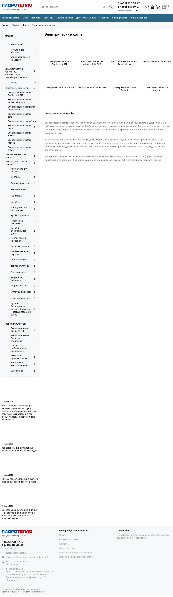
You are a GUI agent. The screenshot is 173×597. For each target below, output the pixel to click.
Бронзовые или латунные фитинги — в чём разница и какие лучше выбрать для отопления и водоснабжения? (20, 514)
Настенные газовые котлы (21, 156)
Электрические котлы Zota (22, 115)
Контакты (48, 17)
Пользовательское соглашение (75, 552)
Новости (35, 17)
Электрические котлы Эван (22, 127)
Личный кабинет (138, 17)
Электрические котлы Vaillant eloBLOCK (19, 101)
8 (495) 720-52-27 (129, 3)
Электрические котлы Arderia (19, 141)
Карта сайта (35, 589)
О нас (25, 17)
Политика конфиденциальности (76, 557)
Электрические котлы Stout (22, 121)
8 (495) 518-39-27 (129, 6)
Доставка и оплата (68, 539)
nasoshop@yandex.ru (16, 553)
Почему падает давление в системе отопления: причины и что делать (20, 480)
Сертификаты (119, 17)
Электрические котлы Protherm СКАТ (19, 94)
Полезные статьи (10, 17)
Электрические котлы (21, 88)
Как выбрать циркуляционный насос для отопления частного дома (20, 449)
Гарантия (104, 17)
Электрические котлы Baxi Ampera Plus (21, 108)
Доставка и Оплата (86, 17)
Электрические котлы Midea (19, 148)
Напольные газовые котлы (21, 163)
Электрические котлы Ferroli (19, 134)
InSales (43, 592)
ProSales (21, 592)
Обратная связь (65, 17)
